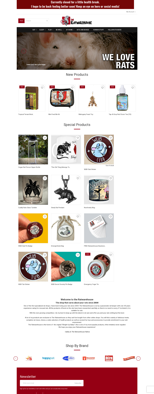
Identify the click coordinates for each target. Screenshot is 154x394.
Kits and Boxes (83, 30)
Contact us (22, 374)
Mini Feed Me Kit (54, 115)
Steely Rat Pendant (24, 203)
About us (22, 363)
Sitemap (22, 378)
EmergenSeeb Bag (115, 203)
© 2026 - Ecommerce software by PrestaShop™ (34, 390)
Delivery (21, 359)
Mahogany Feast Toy (86, 115)
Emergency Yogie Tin (116, 239)
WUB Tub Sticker (54, 239)
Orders (82, 363)
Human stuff (98, 30)
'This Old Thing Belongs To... (58, 165)
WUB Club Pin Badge (86, 203)
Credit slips (83, 367)
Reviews (21, 370)
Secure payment (24, 367)
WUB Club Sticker (85, 168)
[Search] (37, 20)
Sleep (41, 30)
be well (59, 30)
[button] (29, 51)
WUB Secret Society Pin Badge (89, 239)
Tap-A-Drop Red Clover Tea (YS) (120, 115)
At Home (69, 30)
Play (50, 30)
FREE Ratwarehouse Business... (29, 239)
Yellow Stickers (115, 30)
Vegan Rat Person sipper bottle (29, 165)
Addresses (83, 370)
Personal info (84, 359)
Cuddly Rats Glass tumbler (118, 165)
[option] (77, 51)
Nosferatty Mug (53, 203)
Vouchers (82, 374)
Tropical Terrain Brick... (26, 115)
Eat (34, 30)
